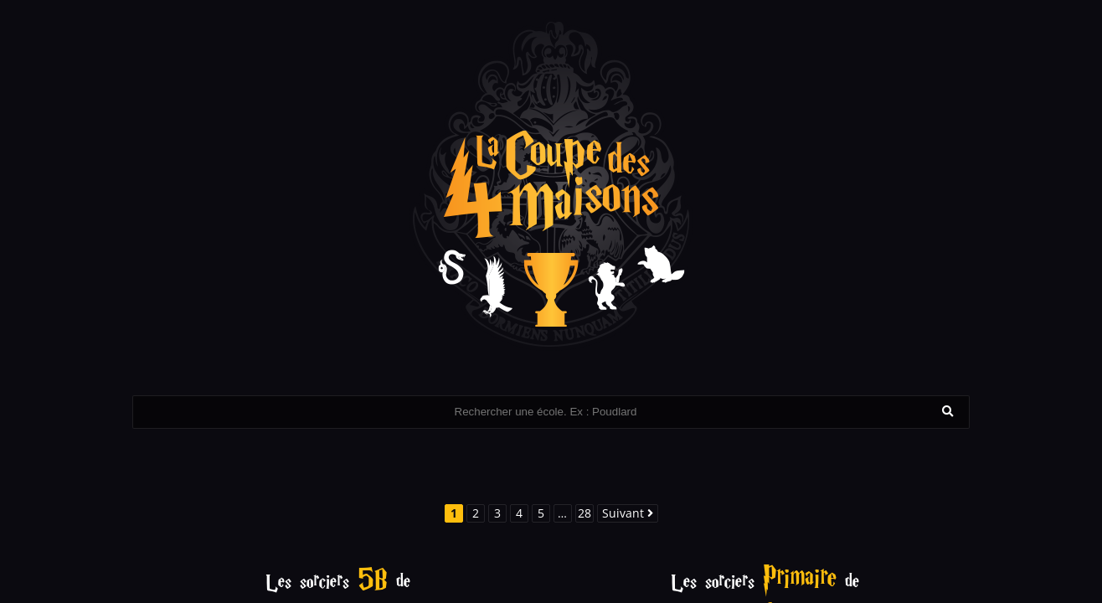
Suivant (627, 513)
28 (584, 513)
